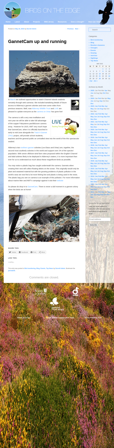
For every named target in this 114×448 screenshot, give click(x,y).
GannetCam (33, 187)
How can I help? (94, 22)
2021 (92, 122)
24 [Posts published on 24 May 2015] (109, 76)
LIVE (56, 108)
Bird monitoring (30, 268)
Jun (91, 93)
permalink (11, 270)
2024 (92, 98)
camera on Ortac (44, 111)
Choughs (93, 48)
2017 (92, 153)
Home (8, 22)
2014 (92, 176)
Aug (101, 109)
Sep (100, 101)
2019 (92, 137)
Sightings (94, 58)
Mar (103, 106)
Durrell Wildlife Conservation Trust (60, 318)
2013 (92, 184)
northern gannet (27, 147)
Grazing (93, 53)
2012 (92, 192)
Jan (96, 106)
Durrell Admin (31, 29)
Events (43, 268)
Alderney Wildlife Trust (41, 108)
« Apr (90, 81)
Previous (69, 29)
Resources (62, 22)
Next (77, 29)
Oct (104, 93)
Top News (49, 268)
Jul (98, 109)
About (26, 22)
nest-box (93, 55)
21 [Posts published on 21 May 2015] (100, 76)
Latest (17, 22)
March (12, 99)
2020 (92, 129)
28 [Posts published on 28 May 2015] (100, 78)
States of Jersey (23, 318)
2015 (92, 168)
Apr (106, 90)
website (60, 180)
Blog (38, 268)
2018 (92, 145)
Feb (99, 98)
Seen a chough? (77, 22)
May (109, 98)
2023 (92, 106)
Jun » (96, 81)
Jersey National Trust (93, 318)
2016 (92, 161)
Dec (91, 103)
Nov (92, 119)
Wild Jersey (49, 22)
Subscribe (93, 225)
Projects (36, 22)
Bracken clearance (97, 45)
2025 (92, 90)
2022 (92, 114)
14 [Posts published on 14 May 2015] (100, 74)
